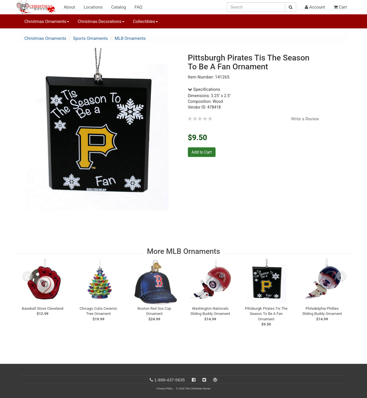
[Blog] (215, 379)
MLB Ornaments (130, 38)
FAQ (138, 7)
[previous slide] (27, 276)
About (69, 7)
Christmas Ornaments (45, 38)
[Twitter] (204, 379)
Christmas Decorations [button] (101, 21)
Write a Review (305, 118)
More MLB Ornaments (183, 251)
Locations (93, 7)
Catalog (118, 7)
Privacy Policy (165, 388)
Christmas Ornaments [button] (46, 21)
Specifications (204, 89)
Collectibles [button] (145, 21)
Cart (340, 7)
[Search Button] (290, 7)
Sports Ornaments (90, 38)
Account (315, 7)
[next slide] (341, 276)
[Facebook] (194, 379)
